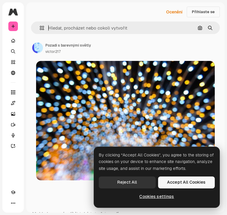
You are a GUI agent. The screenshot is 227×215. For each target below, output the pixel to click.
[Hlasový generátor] (13, 135)
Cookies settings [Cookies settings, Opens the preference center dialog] (156, 196)
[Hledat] (13, 51)
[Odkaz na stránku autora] (37, 47)
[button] (39, 28)
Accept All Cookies (186, 182)
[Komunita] (13, 73)
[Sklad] (13, 62)
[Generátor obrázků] (13, 114)
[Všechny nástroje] (13, 92)
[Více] (13, 203)
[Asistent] (13, 146)
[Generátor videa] (13, 124)
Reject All (127, 182)
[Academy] (13, 192)
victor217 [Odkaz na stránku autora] (53, 51)
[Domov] (13, 40)
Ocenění (174, 12)
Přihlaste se (203, 11)
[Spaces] (13, 103)
